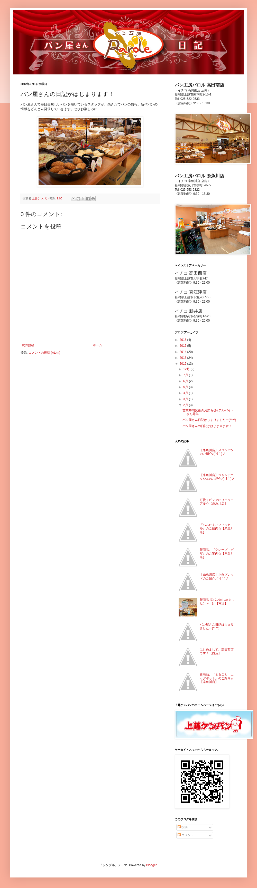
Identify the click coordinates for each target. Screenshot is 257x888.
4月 (186, 393)
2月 (186, 405)
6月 (186, 381)
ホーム (97, 345)
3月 (186, 399)
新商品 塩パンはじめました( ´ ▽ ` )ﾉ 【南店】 (217, 601)
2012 (183, 363)
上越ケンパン (41, 198)
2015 (183, 346)
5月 (186, 387)
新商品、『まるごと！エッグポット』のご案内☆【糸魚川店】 (217, 678)
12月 (187, 369)
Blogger (151, 865)
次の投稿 (28, 345)
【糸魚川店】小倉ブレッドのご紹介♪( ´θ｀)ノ (217, 576)
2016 (183, 340)
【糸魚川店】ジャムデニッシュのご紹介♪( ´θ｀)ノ (217, 476)
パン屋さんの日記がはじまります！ (207, 426)
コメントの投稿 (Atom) (44, 352)
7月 (186, 375)
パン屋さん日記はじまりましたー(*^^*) (209, 420)
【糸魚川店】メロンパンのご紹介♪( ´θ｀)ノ (217, 452)
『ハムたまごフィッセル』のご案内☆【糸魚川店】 (217, 528)
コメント (186, 835)
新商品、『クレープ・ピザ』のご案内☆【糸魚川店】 (217, 553)
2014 (183, 352)
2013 (183, 358)
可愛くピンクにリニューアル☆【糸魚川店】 (217, 501)
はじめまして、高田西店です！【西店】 (217, 651)
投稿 (183, 827)
